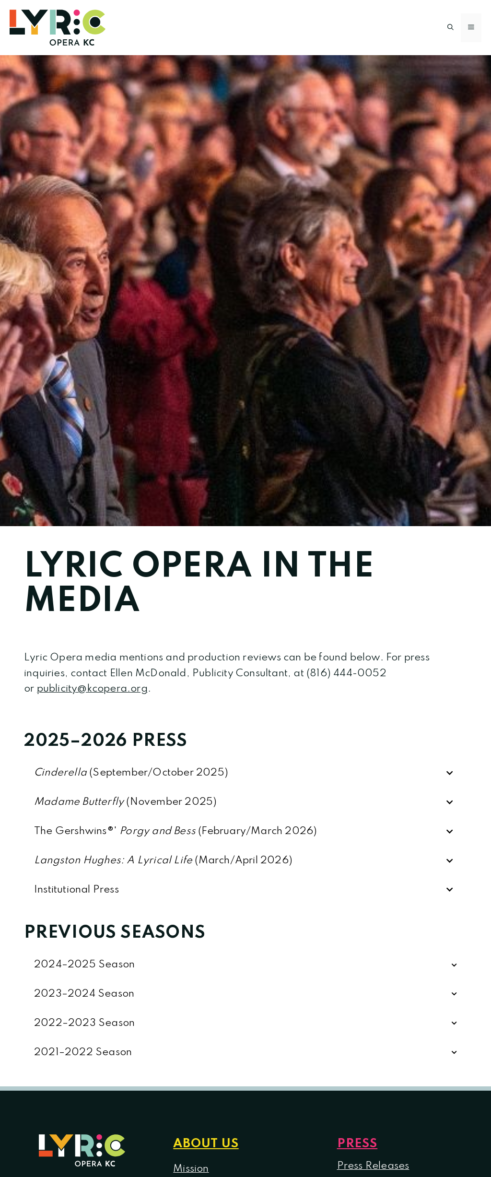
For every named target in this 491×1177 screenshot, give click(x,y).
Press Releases (373, 1166)
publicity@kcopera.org (92, 688)
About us (205, 1144)
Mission (191, 1169)
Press (357, 1144)
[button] (450, 27)
